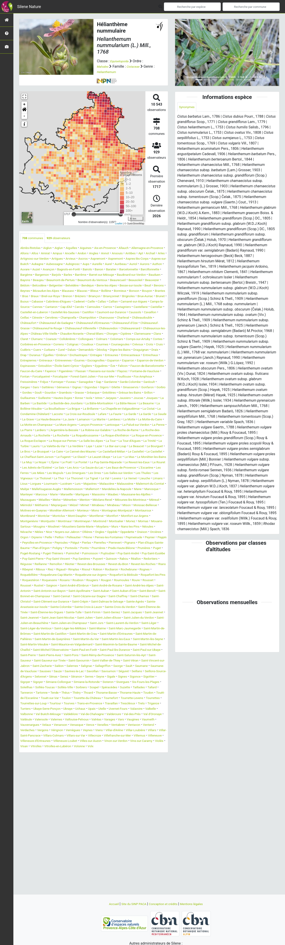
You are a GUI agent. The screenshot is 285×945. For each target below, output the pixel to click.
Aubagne (110, 264)
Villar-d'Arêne (144, 811)
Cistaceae (136, 66)
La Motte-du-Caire (120, 452)
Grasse (71, 420)
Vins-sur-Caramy (92, 827)
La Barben (45, 430)
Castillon (135, 323)
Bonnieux (42, 302)
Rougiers (43, 639)
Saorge (25, 741)
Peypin (62, 591)
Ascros (140, 259)
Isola (99, 425)
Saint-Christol (46, 661)
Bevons (55, 296)
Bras (100, 302)
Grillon (151, 420)
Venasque (85, 805)
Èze (127, 388)
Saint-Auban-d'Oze (117, 650)
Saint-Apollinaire (65, 650)
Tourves (144, 779)
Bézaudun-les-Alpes (93, 296)
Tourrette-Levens (53, 779)
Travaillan (50, 784)
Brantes (88, 302)
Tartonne (58, 768)
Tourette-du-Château (134, 773)
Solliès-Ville (72, 763)
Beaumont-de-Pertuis (68, 286)
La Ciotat (71, 441)
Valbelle (120, 789)
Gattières (142, 409)
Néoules (152, 575)
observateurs (64, 238)
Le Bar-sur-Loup (70, 484)
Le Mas (142, 495)
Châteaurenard (98, 345)
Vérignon (79, 811)
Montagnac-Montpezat (66, 559)
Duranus (131, 371)
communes (34, 238)
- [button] (24, 116)
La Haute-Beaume (150, 446)
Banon (69, 275)
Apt (38, 259)
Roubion (26, 639)
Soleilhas (27, 763)
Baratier (82, 275)
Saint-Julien (44, 682)
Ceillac (82, 329)
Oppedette (143, 580)
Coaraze (55, 355)
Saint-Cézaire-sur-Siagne (101, 655)
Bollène (26, 302)
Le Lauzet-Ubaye (107, 495)
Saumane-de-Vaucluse (80, 741)
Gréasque (87, 420)
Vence (101, 805)
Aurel (50, 270)
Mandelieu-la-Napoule (146, 532)
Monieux (27, 559)
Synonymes (188, 107)
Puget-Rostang (145, 602)
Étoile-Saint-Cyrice (74, 388)
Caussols (49, 329)
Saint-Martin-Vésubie (111, 709)
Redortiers (28, 618)
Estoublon (49, 388)
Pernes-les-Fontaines (139, 586)
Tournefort (28, 779)
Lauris (115, 479)
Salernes (120, 736)
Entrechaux (129, 377)
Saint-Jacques (67, 677)
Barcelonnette (103, 275)
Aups (24, 270)
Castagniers (137, 318)
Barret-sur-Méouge (97, 280)
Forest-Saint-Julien (145, 398)
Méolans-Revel (152, 543)
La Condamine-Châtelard (100, 441)
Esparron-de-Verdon (148, 382)
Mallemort (118, 532)
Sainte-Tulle (137, 672)
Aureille (37, 270)
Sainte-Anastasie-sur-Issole (67, 666)
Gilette (88, 414)
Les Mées (129, 511)
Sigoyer (137, 752)
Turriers (114, 784)
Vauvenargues (31, 805)
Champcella (132, 329)
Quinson (123, 613)
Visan (124, 827)
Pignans (62, 597)
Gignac (43, 414)
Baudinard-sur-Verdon (131, 280)
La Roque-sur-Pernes (127, 473)
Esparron (106, 382)
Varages (108, 800)
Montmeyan (49, 570)
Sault (38, 741)
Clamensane (136, 350)
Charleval (48, 334)
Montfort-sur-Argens (98, 564)
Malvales (104, 66)
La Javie (26, 452)
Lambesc (79, 452)
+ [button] (24, 104)
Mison (60, 554)
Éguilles (147, 371)
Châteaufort (94, 334)
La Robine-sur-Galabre (120, 463)
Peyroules (116, 591)
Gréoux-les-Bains (130, 420)
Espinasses (29, 388)
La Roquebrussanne (129, 468)
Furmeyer (128, 404)
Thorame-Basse (132, 768)
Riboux (84, 623)
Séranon (39, 752)
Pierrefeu (27, 597)
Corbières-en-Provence (65, 361)
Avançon (146, 270)
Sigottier (121, 752)
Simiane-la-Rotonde (68, 757)
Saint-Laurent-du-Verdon (124, 688)
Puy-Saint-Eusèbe (148, 607)
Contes (39, 361)
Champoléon (154, 329)
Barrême (72, 280)
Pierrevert (45, 597)
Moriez (104, 570)
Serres (54, 752)
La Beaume (42, 436)
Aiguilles (79, 248)
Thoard (111, 768)
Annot (139, 254)
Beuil (42, 296)
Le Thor (26, 521)
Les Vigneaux (132, 516)
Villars (42, 816)
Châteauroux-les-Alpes (131, 345)
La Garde (75, 446)
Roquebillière (85, 629)
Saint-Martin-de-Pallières (61, 704)
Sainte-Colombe (104, 666)
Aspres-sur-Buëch (86, 264)
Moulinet (44, 575)
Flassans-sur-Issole (139, 393)
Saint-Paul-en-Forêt (60, 720)
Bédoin (44, 291)
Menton (132, 543)
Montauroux (96, 559)
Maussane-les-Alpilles (37, 543)
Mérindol (82, 548)
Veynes (114, 811)
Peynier (48, 591)
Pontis (43, 602)
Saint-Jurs (94, 688)
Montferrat (53, 564)
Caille (72, 313)
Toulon (110, 773)
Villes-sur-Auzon (33, 827)
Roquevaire (134, 634)
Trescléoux (69, 784)
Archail (48, 259)
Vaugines (135, 800)
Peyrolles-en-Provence (87, 591)
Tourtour (129, 779)
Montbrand (117, 559)
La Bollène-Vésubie (69, 436)
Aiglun (52, 248)
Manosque (40, 538)
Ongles (111, 580)
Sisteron (92, 757)
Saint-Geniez (43, 677)
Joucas (156, 425)
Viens (126, 811)
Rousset (107, 639)
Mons (41, 559)
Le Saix (132, 505)
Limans (139, 521)
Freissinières (96, 404)
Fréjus (113, 404)
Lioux (152, 521)
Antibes (26, 259)
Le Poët (104, 500)
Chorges (100, 350)
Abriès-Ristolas (32, 248)
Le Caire (26, 489)
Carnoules (104, 318)
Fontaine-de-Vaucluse (52, 398)
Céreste (96, 329)
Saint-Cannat (68, 655)
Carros (120, 318)
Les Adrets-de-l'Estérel (106, 505)
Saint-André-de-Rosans (75, 645)
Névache (27, 580)
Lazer (50, 484)
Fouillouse (50, 404)
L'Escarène (90, 511)
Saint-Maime (111, 693)
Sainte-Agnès (32, 666)
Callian (98, 313)
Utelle (64, 789)
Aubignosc (150, 264)
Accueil (107, 904)
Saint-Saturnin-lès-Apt (140, 725)
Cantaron (56, 318)
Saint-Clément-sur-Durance (81, 661)
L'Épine (89, 500)
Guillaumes (29, 425)
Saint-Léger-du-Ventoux (38, 693)
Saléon (105, 736)
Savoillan (27, 747)
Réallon (152, 613)
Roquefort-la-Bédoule (51, 634)
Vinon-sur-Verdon (62, 827)
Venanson (67, 805)
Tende (73, 768)
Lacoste (129, 441)
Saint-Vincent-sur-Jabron (51, 736)
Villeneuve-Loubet (143, 822)
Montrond (68, 570)
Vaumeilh (152, 800)
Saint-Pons (70, 725)
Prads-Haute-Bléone (85, 602)
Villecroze (144, 816)
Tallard (25, 768)
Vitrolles (138, 827)
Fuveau (144, 404)
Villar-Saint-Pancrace (66, 816)
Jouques (27, 430)
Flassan (115, 393)
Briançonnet (62, 307)
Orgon (43, 586)
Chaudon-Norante (54, 350)
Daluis (142, 366)
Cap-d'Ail (73, 318)
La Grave (127, 446)
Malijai (40, 532)
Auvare (119, 270)
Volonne (42, 832)
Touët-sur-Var (91, 773)
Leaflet (118, 223)
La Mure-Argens (54, 457)
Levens (92, 521)
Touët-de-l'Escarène (62, 773)
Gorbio (140, 414)
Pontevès (27, 602)
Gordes (154, 414)
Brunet (119, 307)
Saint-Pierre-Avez (45, 725)
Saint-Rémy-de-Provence (101, 725)
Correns (92, 361)
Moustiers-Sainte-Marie (72, 575)
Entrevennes (48, 382)
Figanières (98, 393)
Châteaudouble (70, 334)
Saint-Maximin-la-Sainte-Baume (69, 714)
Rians (56, 623)
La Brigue (120, 436)
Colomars (131, 355)
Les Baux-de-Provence (61, 511)
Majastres (89, 527)
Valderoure (94, 795)
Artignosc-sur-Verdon (85, 259)
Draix (108, 371)
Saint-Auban (90, 650)
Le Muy (58, 500)
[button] (24, 110)
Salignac (136, 736)
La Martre (61, 452)
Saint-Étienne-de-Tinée (66, 672)
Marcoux (76, 538)
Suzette (141, 763)
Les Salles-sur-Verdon (81, 516)
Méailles (85, 543)
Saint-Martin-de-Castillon (80, 698)
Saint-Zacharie (85, 736)
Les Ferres (110, 511)
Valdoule (160, 795)
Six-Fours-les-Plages (136, 757)
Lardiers (56, 463)
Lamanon (43, 452)
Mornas (119, 570)
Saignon (152, 639)
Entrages (66, 377)
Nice (53, 580)
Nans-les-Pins (132, 575)
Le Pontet (120, 500)
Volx (55, 832)
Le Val (79, 521)
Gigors (75, 414)
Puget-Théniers (32, 607)
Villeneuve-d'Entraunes (108, 822)
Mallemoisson (96, 532)
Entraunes (84, 377)
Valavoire (104, 789)
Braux (111, 302)
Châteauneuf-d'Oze (78, 339)
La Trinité (83, 479)
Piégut (131, 591)
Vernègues (97, 811)
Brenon (148, 302)
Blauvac (135, 296)
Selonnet (136, 747)
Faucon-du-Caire (58, 393)
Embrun (26, 377)
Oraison (160, 580)
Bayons (28, 286)
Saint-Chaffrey (134, 655)
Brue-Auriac (101, 307)
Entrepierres (150, 377)
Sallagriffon (155, 736)
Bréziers (26, 307)
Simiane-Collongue (35, 757)
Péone (115, 586)
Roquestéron (113, 634)
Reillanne (63, 618)
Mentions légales (197, 904)
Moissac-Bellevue (82, 554)
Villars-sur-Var (123, 816)
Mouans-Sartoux (141, 570)
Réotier (96, 618)
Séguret (63, 747)
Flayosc (26, 398)
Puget (126, 602)
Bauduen (158, 280)
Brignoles (82, 307)
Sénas (150, 747)
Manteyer (59, 538)
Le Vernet (108, 521)
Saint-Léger (155, 688)
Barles (58, 280)
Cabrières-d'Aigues (35, 313)
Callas (85, 313)
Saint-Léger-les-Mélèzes (79, 693)
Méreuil (66, 548)
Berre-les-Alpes (139, 291)
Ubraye (25, 789)
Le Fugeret (66, 495)
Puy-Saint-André (119, 607)
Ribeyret (70, 623)
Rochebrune (47, 629)
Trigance (98, 784)
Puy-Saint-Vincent (62, 613)
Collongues (96, 355)
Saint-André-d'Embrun (37, 645)
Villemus (62, 822)
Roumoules (77, 639)
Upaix (53, 789)
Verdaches (44, 811)
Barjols (44, 280)
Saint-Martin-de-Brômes (39, 698)
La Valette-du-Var (136, 479)
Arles (61, 259)
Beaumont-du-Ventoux (106, 286)
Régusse (46, 618)
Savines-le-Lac (141, 741)
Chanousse (29, 334)
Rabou (138, 613)
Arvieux (126, 259)
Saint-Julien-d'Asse (71, 682)
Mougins (27, 575)
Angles (126, 254)
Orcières (28, 586)
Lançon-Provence (83, 457)
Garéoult (101, 409)
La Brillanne (140, 436)
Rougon (59, 639)
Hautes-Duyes (70, 425)
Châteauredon (73, 345)
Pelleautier (99, 586)
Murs (114, 575)
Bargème (148, 275)
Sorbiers (90, 763)
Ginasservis (105, 414)
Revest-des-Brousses (121, 618)
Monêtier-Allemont (147, 554)
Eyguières (114, 388)
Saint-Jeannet (92, 677)
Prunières (111, 602)
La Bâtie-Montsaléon (133, 430)
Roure (93, 639)
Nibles (42, 580)
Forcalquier (118, 398)
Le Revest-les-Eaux (53, 505)
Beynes (69, 296)
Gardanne (57, 409)
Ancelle (99, 254)
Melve (99, 543)
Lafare (43, 446)
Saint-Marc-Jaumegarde (142, 693)
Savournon (45, 747)
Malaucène (108, 527)
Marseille (104, 538)
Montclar (136, 559)
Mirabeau (27, 554)
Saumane (52, 741)
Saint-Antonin (143, 645)
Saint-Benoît (144, 650)
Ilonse (88, 425)
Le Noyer (74, 500)
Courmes (142, 361)
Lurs (74, 527)
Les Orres (53, 516)
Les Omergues (31, 516)
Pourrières (59, 602)
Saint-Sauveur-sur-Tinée (64, 730)
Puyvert (108, 613)
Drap (119, 371)
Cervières (112, 329)
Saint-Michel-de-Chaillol (115, 714)
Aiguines (96, 248)
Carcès (88, 318)
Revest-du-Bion (152, 618)
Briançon (43, 307)
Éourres (67, 382)
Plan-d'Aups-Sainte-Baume (92, 597)
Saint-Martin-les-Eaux (37, 709)
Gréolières (106, 420)
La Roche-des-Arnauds (50, 468)
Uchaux (40, 789)
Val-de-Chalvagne (69, 795)
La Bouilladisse (99, 436)
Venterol (26, 811)
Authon (105, 270)
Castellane (28, 323)
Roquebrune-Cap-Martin (117, 629)
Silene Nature (29, 6)
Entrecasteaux (106, 377)
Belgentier (81, 291)
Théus (85, 768)
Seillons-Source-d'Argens (106, 747)
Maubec (158, 538)
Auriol (78, 270)
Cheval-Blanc (81, 350)
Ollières (97, 580)
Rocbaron (27, 629)
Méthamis (99, 548)
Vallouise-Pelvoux (71, 800)
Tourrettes (77, 779)
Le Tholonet (155, 516)
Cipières (116, 350)
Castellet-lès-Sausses (109, 323)
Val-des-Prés (116, 795)
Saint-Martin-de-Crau (119, 698)
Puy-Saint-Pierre (32, 613)
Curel (130, 366)
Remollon (80, 618)
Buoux (132, 307)
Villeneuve (80, 822)
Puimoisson (75, 607)
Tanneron (41, 768)
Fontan (77, 398)
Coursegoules (31, 366)
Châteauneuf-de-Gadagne (127, 334)
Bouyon (73, 302)
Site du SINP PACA (130, 904)
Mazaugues (67, 543)
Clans (152, 350)
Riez (96, 623)
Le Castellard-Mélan (90, 489)
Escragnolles (86, 382)
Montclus (153, 559)
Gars (128, 409)
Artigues (111, 259)
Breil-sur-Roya (129, 302)
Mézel (136, 548)
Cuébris (89, 366)
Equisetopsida (121, 61)
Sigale (78, 752)
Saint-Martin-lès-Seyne (74, 709)
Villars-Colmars (97, 816)
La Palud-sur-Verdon (135, 457)
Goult (24, 420)
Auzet (132, 270)
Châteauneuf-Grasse (112, 339)
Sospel (105, 763)
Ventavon (151, 805)
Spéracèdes (123, 763)
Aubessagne (130, 264)
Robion (149, 623)
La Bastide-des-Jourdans (94, 430)
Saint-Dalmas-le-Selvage (146, 661)
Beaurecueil (135, 286)
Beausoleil (156, 286)
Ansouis (153, 254)
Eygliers (97, 388)
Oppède (126, 580)
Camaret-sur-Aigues (122, 313)
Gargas (116, 409)
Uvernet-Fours (83, 789)
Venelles (115, 805)
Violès (113, 827)
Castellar (47, 323)
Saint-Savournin (97, 730)
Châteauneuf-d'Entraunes (40, 339)
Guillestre (48, 425)
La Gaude (109, 446)
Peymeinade (30, 591)
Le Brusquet (151, 484)
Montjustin (148, 564)
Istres (110, 425)
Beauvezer (28, 291)
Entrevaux (28, 382)
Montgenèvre (127, 564)
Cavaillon (67, 329)
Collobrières (74, 355)
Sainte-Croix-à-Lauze (136, 666)
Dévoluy (47, 371)
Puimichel (55, 607)
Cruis (76, 366)
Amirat (71, 254)
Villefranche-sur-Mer (36, 822)
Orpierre (56, 586)
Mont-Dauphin (31, 564)
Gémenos (27, 414)
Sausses (107, 741)
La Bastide (64, 430)
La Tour (38, 479)
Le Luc (128, 495)
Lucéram (62, 527)
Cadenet (59, 313)
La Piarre (40, 463)
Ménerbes (115, 543)
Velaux (50, 805)
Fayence (80, 393)
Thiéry (98, 768)
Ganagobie (28, 409)
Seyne (66, 752)
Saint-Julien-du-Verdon (107, 682)
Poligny (144, 597)
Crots (64, 366)
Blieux (149, 296)
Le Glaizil (84, 495)
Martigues (123, 538)
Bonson (58, 302)
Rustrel (137, 639)
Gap (43, 409)
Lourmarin (44, 527)
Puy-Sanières (89, 613)
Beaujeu (43, 286)
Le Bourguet (115, 484)
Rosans (152, 634)
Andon (113, 254)
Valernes (47, 800)
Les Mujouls (149, 511)
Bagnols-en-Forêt (33, 275)
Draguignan (92, 371)
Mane (24, 538)
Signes (91, 752)
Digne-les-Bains (68, 371)
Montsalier (87, 570)
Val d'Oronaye (139, 795)
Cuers (102, 366)
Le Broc (134, 484)
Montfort (72, 564)
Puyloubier (95, 607)
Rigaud (107, 623)
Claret (25, 355)
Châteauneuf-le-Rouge (148, 339)
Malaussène (129, 527)
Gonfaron (124, 414)
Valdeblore (44, 795)
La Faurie (58, 446)
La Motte (96, 452)
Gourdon (38, 420)
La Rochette (80, 468)
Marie (90, 538)
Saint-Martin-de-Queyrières (104, 704)
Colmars (114, 355)
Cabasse (146, 307)
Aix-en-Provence (118, 248)
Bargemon (28, 280)
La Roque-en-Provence (57, 473)
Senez (25, 752)
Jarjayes (124, 425)
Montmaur (28, 570)
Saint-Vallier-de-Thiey (129, 730)
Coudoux (125, 361)
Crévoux (51, 366)
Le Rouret (78, 505)
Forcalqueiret (96, 398)
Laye (39, 484)
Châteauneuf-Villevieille (40, 345)
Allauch (139, 248)
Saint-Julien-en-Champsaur (62, 688)
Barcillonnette (127, 275)
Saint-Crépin (115, 661)
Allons (47, 254)
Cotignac (108, 361)
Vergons (62, 811)
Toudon (39, 773)
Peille (70, 586)
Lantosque (107, 457)
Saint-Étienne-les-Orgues (106, 672)
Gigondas (59, 414)
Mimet (149, 548)
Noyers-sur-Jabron (74, 580)
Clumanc (39, 355)
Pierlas (144, 591)
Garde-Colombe (79, 409)
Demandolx (29, 371)
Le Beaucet (94, 484)
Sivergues (110, 757)
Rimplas (122, 623)
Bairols (55, 275)
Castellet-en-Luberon (73, 323)
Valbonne (137, 789)
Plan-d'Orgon (126, 597)
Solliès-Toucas (49, 763)
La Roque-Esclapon (93, 473)
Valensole (30, 800)
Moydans (100, 575)
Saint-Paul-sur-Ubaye (132, 720)
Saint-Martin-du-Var (143, 704)
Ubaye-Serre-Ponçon (139, 784)
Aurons (91, 270)
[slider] (74, 214)
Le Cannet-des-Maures (54, 489)
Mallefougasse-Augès (65, 532)
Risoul (137, 623)
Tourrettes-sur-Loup (103, 779)
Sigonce (106, 752)
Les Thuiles (110, 516)
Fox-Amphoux (72, 404)
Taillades (157, 763)
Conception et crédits (164, 904)
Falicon (138, 388)
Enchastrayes (46, 377)
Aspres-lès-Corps (55, 264)
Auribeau (64, 270)
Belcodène (61, 291)
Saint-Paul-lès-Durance (95, 720)
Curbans (116, 366)
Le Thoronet (44, 521)
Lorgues (26, 527)
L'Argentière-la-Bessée (83, 463)
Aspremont (158, 259)
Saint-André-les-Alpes (113, 645)
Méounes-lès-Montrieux (39, 548)
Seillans (78, 747)
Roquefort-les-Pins (85, 634)
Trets (85, 784)
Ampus (85, 254)
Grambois (55, 420)
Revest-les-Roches (34, 623)
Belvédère (99, 291)
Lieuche (124, 521)
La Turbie (100, 479)
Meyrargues (119, 548)
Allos (59, 254)
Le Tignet (64, 521)
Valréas (93, 800)
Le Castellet (118, 489)
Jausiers (140, 425)
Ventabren (133, 805)
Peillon (82, 586)
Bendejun (117, 291)
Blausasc (119, 296)
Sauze (122, 741)
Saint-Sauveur (31, 730)
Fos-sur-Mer (29, 404)
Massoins (141, 538)
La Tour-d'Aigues (60, 479)
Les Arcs (147, 505)
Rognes (66, 629)
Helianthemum (120, 72)
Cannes (40, 318)
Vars (121, 800)
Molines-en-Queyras (114, 554)
